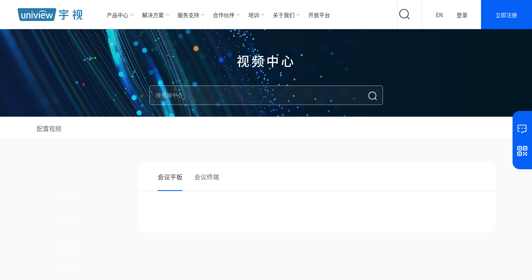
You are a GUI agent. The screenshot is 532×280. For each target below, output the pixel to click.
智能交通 (68, 194)
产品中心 (117, 15)
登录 (462, 15)
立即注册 (506, 15)
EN (439, 15)
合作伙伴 (224, 15)
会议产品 (68, 243)
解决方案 (153, 15)
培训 (253, 15)
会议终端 (206, 176)
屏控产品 (68, 268)
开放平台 (319, 15)
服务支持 (188, 15)
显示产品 (68, 219)
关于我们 (284, 15)
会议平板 (170, 176)
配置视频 (49, 128)
